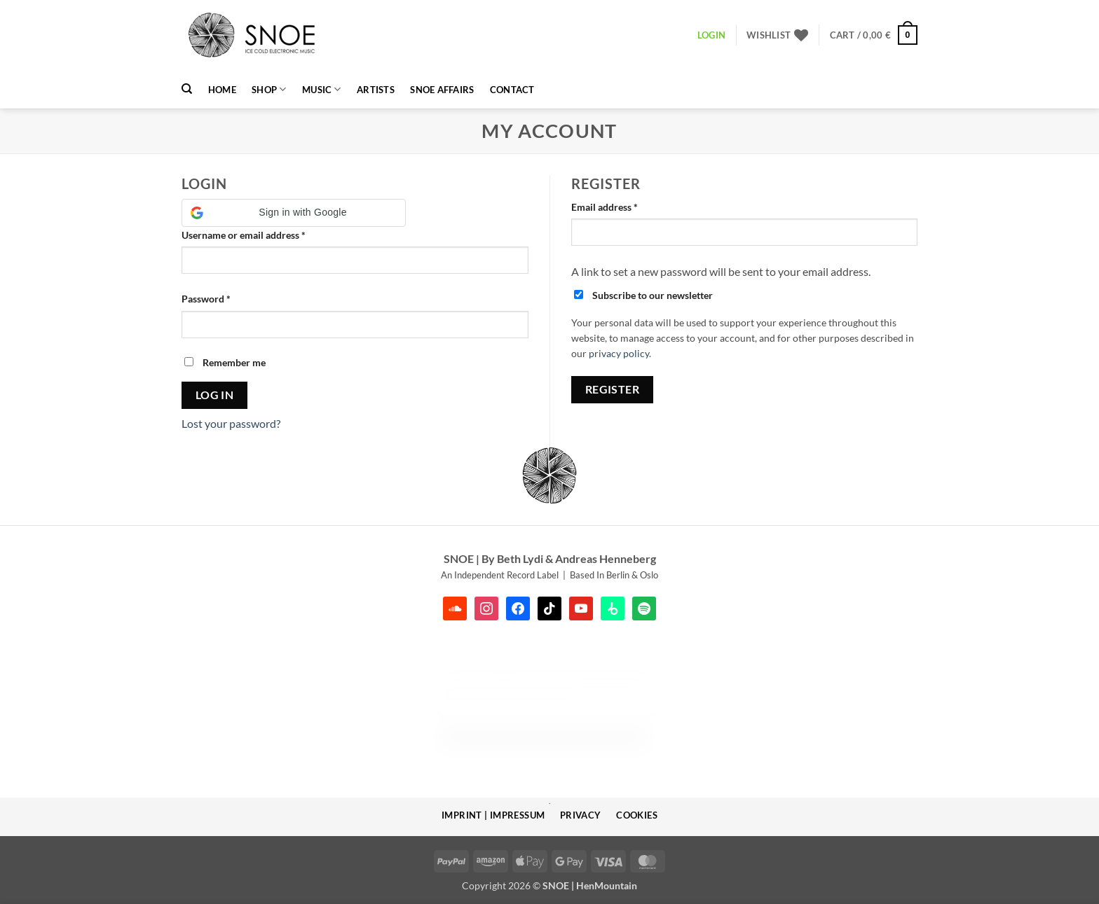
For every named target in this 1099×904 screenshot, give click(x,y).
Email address (624, 206)
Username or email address (263, 234)
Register (612, 389)
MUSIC (321, 89)
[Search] (187, 89)
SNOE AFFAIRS (442, 89)
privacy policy (619, 353)
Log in (215, 395)
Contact (512, 89)
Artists (376, 89)
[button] (874, 35)
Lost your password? (231, 423)
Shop (269, 89)
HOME (222, 89)
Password (226, 298)
